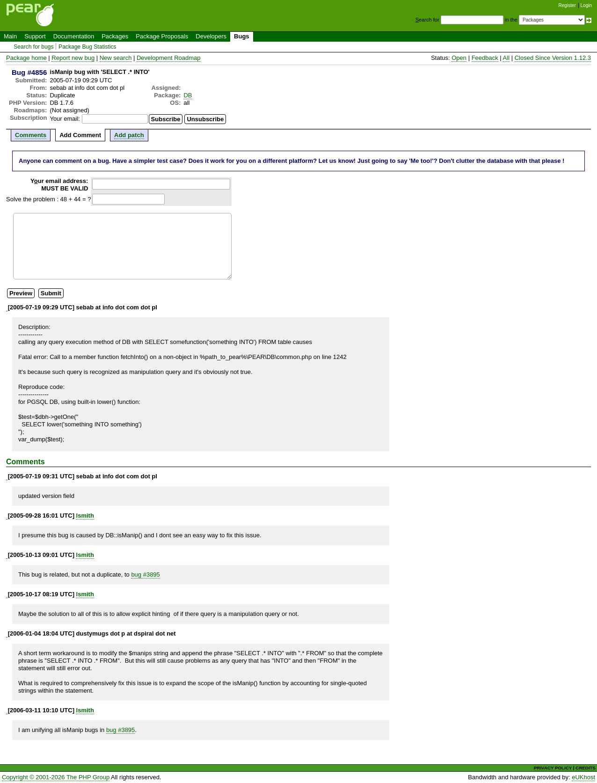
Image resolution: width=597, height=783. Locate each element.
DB (187, 95)
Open (458, 57)
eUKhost (583, 777)
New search (116, 57)
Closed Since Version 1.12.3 (553, 57)
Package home (26, 57)
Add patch (129, 135)
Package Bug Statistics (87, 47)
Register (567, 5)
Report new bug (73, 57)
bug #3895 (145, 574)
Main (10, 36)
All (506, 57)
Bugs (241, 36)
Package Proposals (162, 36)
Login (586, 5)
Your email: (65, 118)
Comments (30, 135)
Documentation (73, 36)
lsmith (85, 515)
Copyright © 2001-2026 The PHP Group (55, 777)
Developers (211, 36)
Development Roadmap (169, 57)
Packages (115, 36)
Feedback (485, 57)
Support (35, 36)
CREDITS (585, 767)
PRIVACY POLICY (553, 767)
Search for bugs (33, 47)
